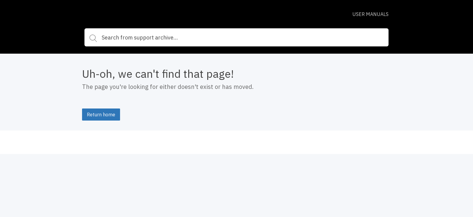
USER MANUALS (370, 14)
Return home (101, 115)
